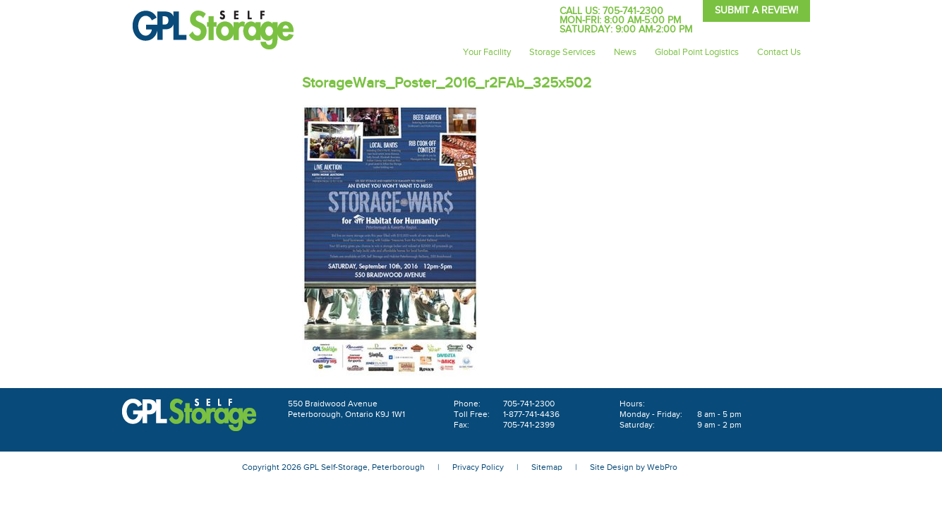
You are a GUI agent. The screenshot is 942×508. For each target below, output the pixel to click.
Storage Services (562, 52)
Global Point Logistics (697, 52)
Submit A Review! (756, 10)
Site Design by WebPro (633, 467)
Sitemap (546, 467)
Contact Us (779, 52)
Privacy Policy (478, 467)
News (625, 52)
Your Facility (487, 52)
